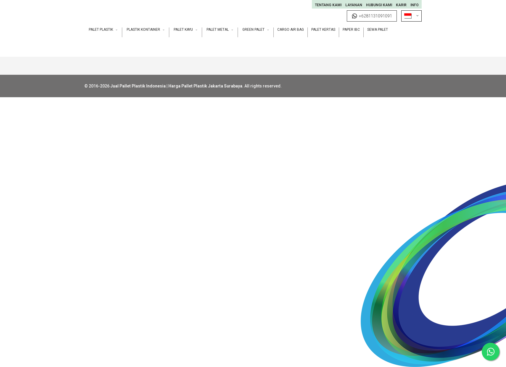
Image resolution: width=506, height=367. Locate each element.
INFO (414, 5)
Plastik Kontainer (146, 29)
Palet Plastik (103, 29)
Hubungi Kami (379, 5)
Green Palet (255, 29)
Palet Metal (220, 29)
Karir (401, 5)
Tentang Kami (328, 5)
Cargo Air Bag (290, 29)
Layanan (353, 5)
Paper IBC (351, 29)
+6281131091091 (372, 16)
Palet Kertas (323, 29)
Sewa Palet (377, 29)
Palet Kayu (185, 29)
